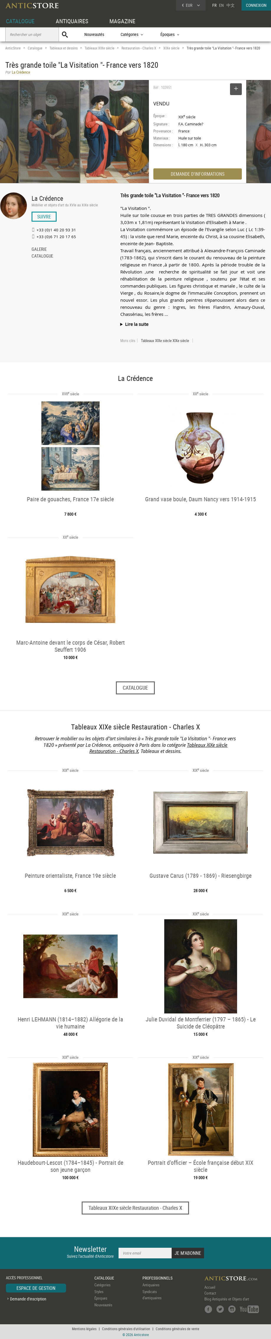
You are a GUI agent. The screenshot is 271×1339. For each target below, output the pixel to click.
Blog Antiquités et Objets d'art (226, 1299)
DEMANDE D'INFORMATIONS (197, 174)
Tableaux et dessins (64, 48)
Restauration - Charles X (138, 48)
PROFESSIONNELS (157, 1278)
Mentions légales (84, 1328)
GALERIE (39, 249)
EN (221, 5)
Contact (210, 1293)
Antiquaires (151, 1284)
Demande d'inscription (28, 1299)
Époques (100, 1298)
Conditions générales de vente (177, 1328)
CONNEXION (256, 5)
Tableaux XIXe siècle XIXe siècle (165, 341)
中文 (230, 5)
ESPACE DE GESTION (36, 1288)
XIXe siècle (171, 48)
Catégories (102, 1284)
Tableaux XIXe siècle (99, 48)
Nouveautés (94, 34)
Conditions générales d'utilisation (126, 1328)
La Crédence (47, 198)
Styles (99, 1291)
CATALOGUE (20, 21)
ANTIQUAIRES (72, 21)
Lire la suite (136, 324)
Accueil (209, 1287)
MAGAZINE (122, 21)
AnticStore (13, 48)
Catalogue (35, 48)
